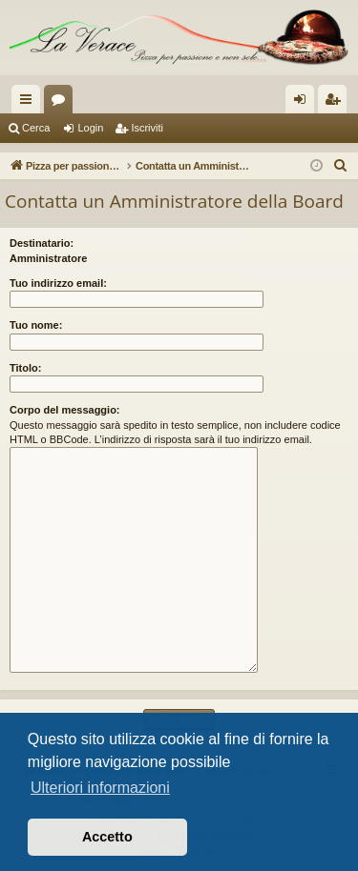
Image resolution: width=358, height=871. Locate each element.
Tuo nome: (36, 325)
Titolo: (25, 368)
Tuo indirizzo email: (58, 283)
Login (90, 127)
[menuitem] (340, 165)
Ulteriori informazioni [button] (100, 788)
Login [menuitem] (304, 102)
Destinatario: (42, 243)
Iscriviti (147, 127)
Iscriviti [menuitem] (336, 102)
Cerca (36, 127)
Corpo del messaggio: (65, 409)
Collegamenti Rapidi (29, 102)
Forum (62, 102)
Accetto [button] (107, 836)
